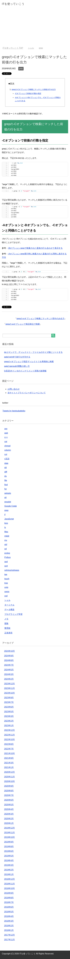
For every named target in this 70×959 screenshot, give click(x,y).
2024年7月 (9, 665)
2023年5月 (9, 711)
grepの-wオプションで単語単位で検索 (23, 324)
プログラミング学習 (13, 614)
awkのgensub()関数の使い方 (17, 366)
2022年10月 (9, 739)
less (6, 523)
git (5, 497)
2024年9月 (9, 656)
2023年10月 (9, 693)
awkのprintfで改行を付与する (17, 357)
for (5, 489)
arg (5, 429)
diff (5, 472)
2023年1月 (9, 725)
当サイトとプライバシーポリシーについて (27, 393)
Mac (6, 532)
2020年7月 (9, 795)
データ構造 (9, 609)
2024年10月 (9, 651)
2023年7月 (9, 702)
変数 (6, 623)
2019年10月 (9, 837)
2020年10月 (9, 781)
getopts (7, 493)
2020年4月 (9, 809)
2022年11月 (9, 735)
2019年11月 (9, 832)
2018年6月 (9, 907)
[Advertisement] (35, 28)
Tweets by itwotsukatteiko (14, 411)
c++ (6, 437)
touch (6, 579)
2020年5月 (9, 805)
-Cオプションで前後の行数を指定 (28, 93)
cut (5, 454)
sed (6, 562)
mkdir (6, 536)
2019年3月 (9, 865)
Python (7, 557)
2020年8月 (9, 791)
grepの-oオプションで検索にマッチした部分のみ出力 (40, 318)
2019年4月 (9, 860)
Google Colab (10, 506)
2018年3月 (9, 921)
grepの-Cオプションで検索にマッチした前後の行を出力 (34, 89)
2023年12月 (9, 684)
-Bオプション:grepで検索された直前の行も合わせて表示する (35, 248)
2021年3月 (9, 763)
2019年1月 (9, 874)
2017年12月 (9, 935)
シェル (7, 600)
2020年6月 (9, 800)
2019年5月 (9, 856)
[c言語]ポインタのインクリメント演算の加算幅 (25, 371)
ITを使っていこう (13, 3)
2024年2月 (9, 679)
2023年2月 (9, 721)
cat (5, 441)
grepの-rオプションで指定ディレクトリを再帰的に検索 (29, 361)
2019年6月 (9, 851)
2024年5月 (9, 670)
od (5, 549)
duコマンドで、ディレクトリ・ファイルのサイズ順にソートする (33, 352)
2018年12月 (9, 879)
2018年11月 (9, 884)
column (7, 450)
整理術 (7, 628)
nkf (5, 544)
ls (5, 527)
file (5, 480)
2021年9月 (9, 758)
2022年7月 (9, 749)
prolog (7, 553)
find (6, 485)
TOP (13, 48)
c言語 (6, 459)
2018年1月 (9, 930)
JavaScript (9, 519)
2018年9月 (9, 893)
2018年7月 (9, 902)
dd (5, 467)
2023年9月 (9, 698)
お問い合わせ (14, 389)
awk (6, 433)
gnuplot (7, 502)
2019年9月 (9, 842)
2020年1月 (9, 823)
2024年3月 (9, 674)
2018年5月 (9, 912)
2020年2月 (9, 819)
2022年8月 (9, 744)
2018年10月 (9, 888)
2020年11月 (9, 777)
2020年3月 (9, 814)
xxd (6, 596)
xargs (6, 591)
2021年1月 (9, 767)
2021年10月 (9, 753)
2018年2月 (9, 926)
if (4, 515)
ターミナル (9, 605)
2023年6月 (9, 707)
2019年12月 (9, 828)
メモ (6, 619)
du (5, 476)
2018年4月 (9, 916)
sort (6, 566)
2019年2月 (9, 870)
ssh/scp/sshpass (11, 570)
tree (6, 583)
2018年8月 (9, 898)
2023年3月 (9, 716)
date (6, 463)
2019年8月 (9, 846)
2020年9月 (9, 786)
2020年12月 (9, 772)
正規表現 (8, 633)
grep (21, 69)
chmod (7, 446)
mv (5, 540)
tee (5, 574)
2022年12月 (9, 730)
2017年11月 (9, 939)
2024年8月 (9, 660)
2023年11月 (9, 688)
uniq (6, 587)
